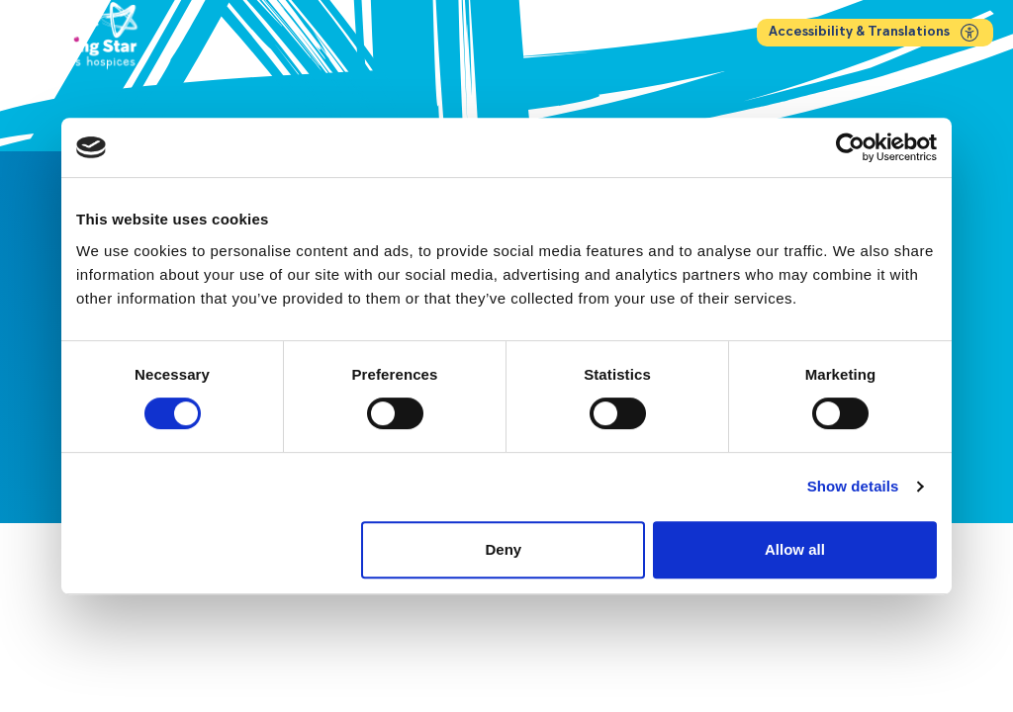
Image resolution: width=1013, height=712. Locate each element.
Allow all (795, 549)
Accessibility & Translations (875, 33)
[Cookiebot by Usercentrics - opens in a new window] (850, 147)
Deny (504, 549)
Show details (853, 486)
